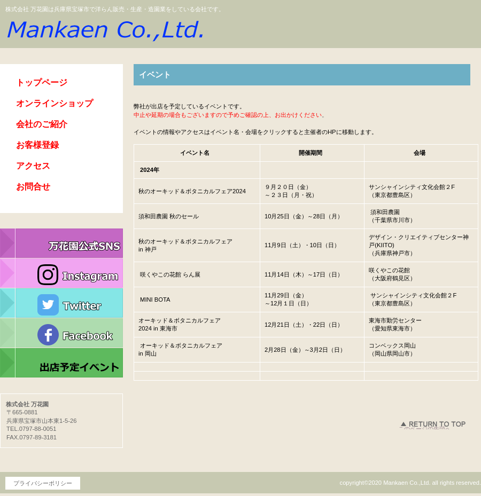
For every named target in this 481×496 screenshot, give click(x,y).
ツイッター (61, 303)
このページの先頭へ (424, 427)
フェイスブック (61, 333)
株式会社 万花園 (104, 28)
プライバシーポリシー (42, 483)
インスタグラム (61, 273)
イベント (61, 363)
